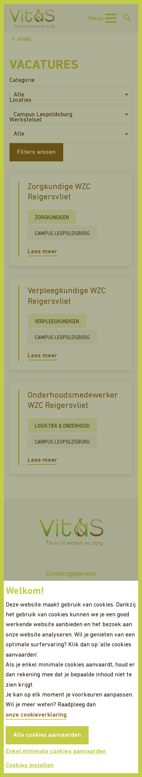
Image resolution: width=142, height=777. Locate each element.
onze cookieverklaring (36, 715)
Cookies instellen (30, 766)
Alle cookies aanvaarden (47, 735)
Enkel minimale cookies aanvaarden (56, 752)
